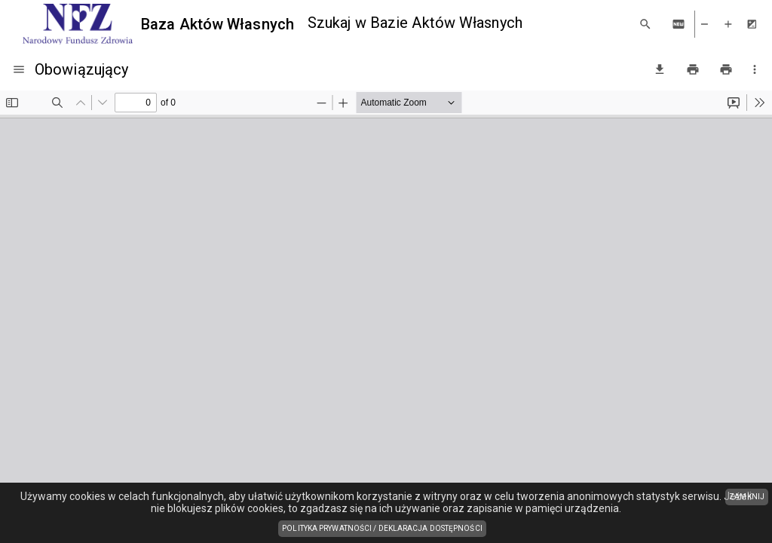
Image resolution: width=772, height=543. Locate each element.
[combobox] (466, 23)
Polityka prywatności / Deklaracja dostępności (384, 529)
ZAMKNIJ (746, 496)
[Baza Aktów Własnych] (158, 24)
